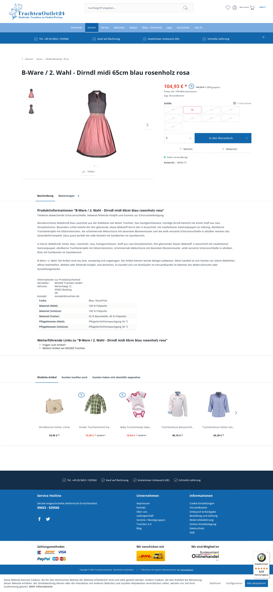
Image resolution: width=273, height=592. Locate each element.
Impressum (143, 503)
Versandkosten (176, 95)
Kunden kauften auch (74, 377)
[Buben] (133, 27)
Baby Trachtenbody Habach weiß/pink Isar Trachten (137, 427)
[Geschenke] (183, 27)
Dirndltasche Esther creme (54, 427)
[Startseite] (76, 27)
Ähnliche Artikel (47, 377)
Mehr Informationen (41, 586)
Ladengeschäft (145, 515)
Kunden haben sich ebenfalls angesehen (116, 377)
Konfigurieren (234, 583)
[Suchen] (185, 7)
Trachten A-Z (143, 524)
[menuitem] (139, 7)
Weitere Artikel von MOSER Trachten (61, 348)
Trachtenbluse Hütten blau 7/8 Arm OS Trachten (219, 427)
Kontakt (141, 507)
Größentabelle (242, 103)
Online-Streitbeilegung (203, 524)
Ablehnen (215, 583)
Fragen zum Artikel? (51, 344)
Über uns (141, 511)
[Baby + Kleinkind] (152, 27)
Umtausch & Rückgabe (203, 511)
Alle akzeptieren (256, 583)
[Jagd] (169, 27)
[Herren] (104, 27)
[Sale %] (198, 27)
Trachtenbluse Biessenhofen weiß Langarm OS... (178, 427)
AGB (192, 532)
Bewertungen (69, 196)
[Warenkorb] (258, 7)
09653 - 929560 (48, 508)
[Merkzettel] (228, 7)
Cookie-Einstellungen (202, 503)
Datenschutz (197, 528)
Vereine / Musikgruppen (150, 520)
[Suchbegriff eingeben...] (139, 7)
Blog (139, 528)
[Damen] (91, 27)
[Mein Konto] (241, 7)
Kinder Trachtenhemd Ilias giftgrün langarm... (96, 427)
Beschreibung (45, 195)
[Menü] (267, 553)
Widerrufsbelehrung (201, 520)
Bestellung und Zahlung (204, 515)
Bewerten (229, 149)
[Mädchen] (119, 27)
